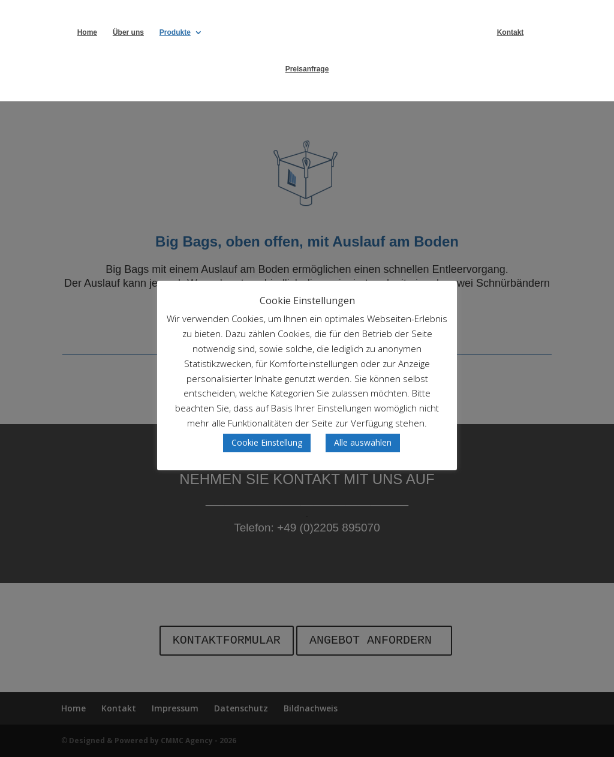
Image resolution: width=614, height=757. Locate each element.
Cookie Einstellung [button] (266, 442)
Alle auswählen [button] (363, 442)
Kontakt (510, 32)
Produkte (175, 32)
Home (87, 32)
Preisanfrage (307, 69)
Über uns (128, 32)
